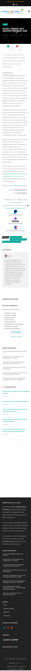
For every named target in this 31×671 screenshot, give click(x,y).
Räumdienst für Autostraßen (12, 328)
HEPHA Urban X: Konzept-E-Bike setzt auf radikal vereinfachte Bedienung (14, 420)
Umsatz (5, 241)
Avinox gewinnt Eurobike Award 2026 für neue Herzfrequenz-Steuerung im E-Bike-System (13, 430)
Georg (7, 35)
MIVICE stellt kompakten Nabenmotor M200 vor (15, 351)
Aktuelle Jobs (6, 615)
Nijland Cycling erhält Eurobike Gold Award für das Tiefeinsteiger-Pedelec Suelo (15, 410)
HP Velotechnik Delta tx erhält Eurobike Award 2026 (15, 401)
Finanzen (12, 241)
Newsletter (6, 612)
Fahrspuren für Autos (10, 313)
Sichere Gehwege (9, 319)
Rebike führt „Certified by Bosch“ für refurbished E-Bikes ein (12, 593)
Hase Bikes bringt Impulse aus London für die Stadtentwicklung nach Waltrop (15, 373)
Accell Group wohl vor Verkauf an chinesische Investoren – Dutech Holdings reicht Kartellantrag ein (14, 587)
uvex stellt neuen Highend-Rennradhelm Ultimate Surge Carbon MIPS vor (13, 362)
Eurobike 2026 (10, 387)
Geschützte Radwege (10, 315)
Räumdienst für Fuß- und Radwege (14, 324)
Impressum (21, 666)
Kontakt (20, 669)
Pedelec (13, 237)
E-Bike (19, 237)
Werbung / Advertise (8, 608)
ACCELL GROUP (21, 193)
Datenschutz (13, 669)
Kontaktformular (7, 541)
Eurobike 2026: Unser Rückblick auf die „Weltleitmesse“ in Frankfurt (13, 357)
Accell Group (15, 239)
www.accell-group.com (20, 185)
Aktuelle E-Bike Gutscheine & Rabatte (15, 1)
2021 (18, 241)
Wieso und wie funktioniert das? (15, 208)
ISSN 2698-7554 (12, 666)
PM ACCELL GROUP (20, 190)
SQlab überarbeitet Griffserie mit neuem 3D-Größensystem (14, 368)
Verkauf (23, 239)
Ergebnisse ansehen (16, 336)
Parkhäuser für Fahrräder (11, 326)
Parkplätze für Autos (10, 317)
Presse (5, 605)
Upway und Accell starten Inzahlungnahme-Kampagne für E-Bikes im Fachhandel (14, 378)
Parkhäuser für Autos (10, 322)
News (5, 24)
